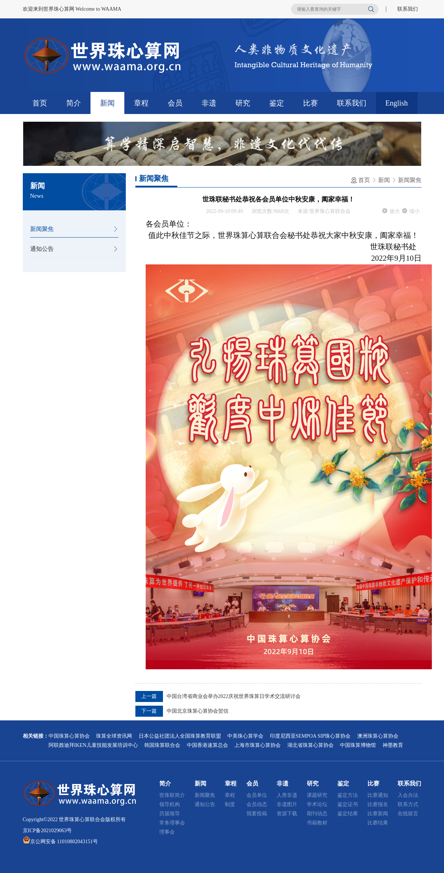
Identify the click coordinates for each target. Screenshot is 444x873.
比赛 (310, 103)
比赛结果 (377, 823)
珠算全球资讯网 (114, 736)
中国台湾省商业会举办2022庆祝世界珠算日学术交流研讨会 (234, 696)
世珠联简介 (172, 795)
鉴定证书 (347, 804)
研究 (242, 103)
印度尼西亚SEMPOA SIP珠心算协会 (310, 736)
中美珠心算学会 (245, 736)
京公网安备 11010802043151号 (64, 841)
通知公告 (42, 249)
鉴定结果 (347, 813)
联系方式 (408, 804)
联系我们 (407, 9)
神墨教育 (393, 745)
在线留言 (408, 813)
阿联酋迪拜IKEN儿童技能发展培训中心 (93, 745)
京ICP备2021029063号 (47, 830)
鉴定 (276, 103)
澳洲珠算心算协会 (377, 736)
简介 (73, 103)
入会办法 (408, 795)
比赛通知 (377, 795)
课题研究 (317, 795)
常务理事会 (172, 823)
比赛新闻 (377, 813)
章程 (141, 103)
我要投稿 (256, 813)
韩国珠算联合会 (162, 745)
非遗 (209, 103)
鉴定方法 (347, 795)
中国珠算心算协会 (69, 736)
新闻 (107, 103)
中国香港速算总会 (207, 745)
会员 (175, 103)
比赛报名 (377, 804)
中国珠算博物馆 (358, 745)
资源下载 (287, 813)
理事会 (167, 832)
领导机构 (169, 804)
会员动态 (256, 804)
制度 (230, 804)
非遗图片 (287, 804)
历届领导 (169, 813)
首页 (39, 103)
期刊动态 (317, 813)
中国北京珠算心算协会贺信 (197, 711)
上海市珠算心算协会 (257, 745)
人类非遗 (287, 795)
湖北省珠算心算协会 (310, 745)
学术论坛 (317, 804)
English (397, 103)
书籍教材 (317, 823)
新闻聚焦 (42, 229)
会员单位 (256, 795)
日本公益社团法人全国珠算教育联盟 (180, 736)
